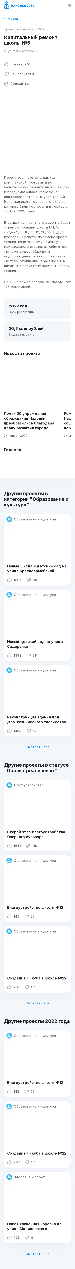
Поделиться (17, 83)
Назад (11, 18)
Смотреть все (37, 747)
